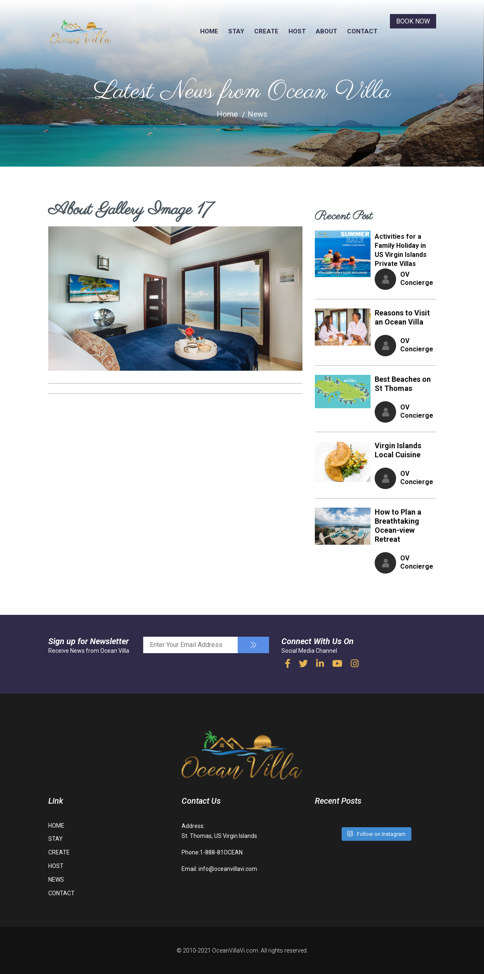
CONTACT (362, 31)
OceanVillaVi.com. (236, 950)
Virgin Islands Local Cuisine (398, 450)
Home (227, 114)
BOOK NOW (413, 21)
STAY (236, 31)
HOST (297, 31)
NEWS (56, 879)
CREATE (266, 31)
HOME (209, 31)
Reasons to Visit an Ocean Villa (402, 317)
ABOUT (326, 31)
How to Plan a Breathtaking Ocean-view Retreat (398, 525)
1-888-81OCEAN (221, 852)
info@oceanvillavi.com (227, 869)
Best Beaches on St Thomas (403, 384)
